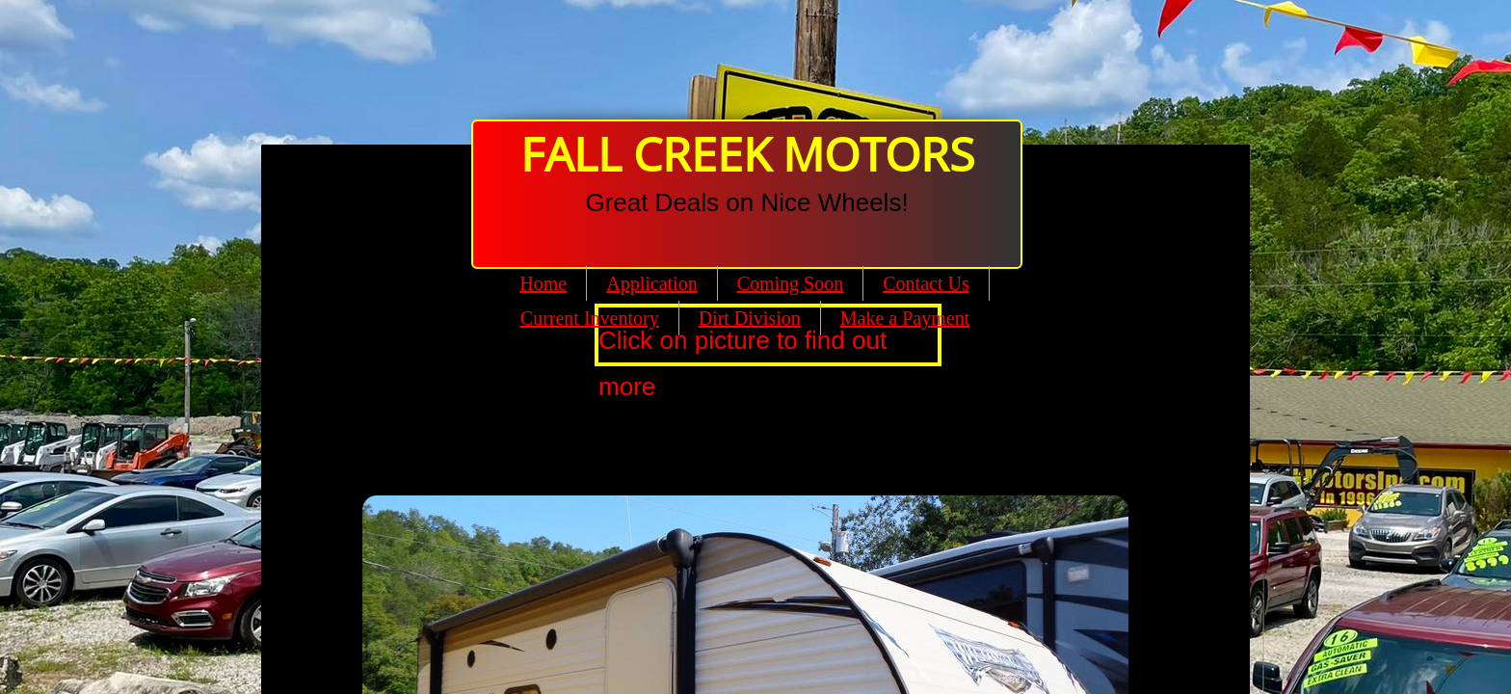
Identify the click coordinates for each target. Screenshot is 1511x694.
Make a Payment (904, 318)
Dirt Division (750, 318)
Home (543, 283)
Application (651, 283)
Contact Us (925, 283)
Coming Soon (790, 283)
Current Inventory (589, 318)
